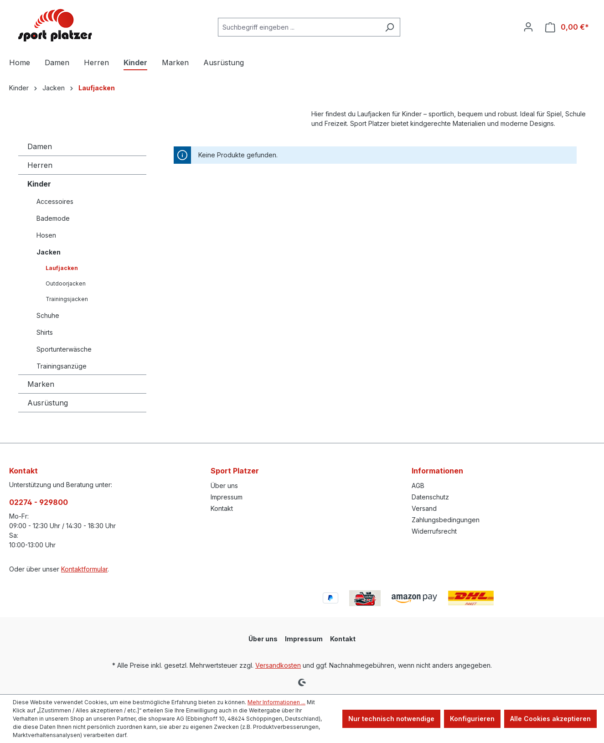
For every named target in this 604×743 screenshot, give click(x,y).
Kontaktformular (84, 569)
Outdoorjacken (66, 283)
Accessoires (54, 201)
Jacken (48, 252)
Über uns (224, 485)
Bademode (53, 218)
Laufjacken (62, 268)
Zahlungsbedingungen (446, 520)
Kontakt (222, 508)
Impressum (227, 497)
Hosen (46, 235)
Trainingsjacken (67, 299)
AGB (418, 485)
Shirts (44, 332)
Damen (39, 146)
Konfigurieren (472, 718)
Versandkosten (278, 665)
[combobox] (298, 27)
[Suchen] (389, 27)
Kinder (39, 183)
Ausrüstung (47, 402)
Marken (40, 384)
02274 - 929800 (38, 502)
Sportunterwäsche (64, 349)
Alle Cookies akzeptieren (550, 718)
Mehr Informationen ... (276, 702)
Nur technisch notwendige (391, 718)
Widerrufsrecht (434, 531)
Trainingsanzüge (61, 366)
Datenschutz (430, 497)
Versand (424, 508)
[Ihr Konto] (528, 27)
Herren (39, 165)
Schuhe (47, 315)
